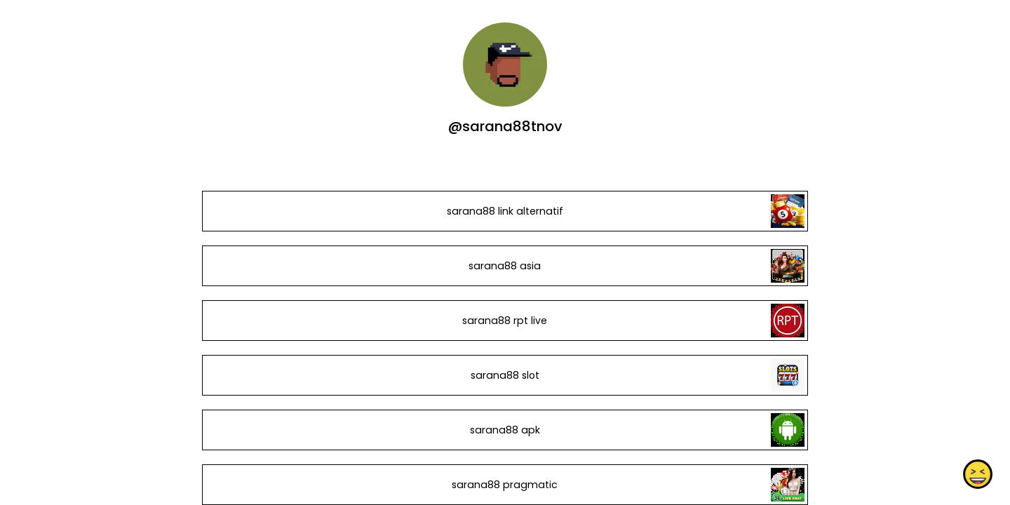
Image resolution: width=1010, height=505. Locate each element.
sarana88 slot (505, 375)
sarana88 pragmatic (505, 485)
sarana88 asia (505, 266)
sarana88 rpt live (504, 321)
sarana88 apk (505, 430)
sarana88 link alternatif (505, 211)
